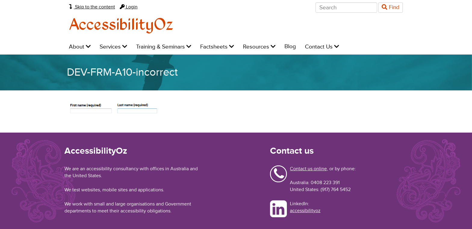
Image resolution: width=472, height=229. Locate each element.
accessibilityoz (305, 211)
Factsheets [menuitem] (217, 46)
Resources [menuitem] (259, 46)
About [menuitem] (80, 46)
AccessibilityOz (121, 25)
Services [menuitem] (113, 46)
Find (390, 7)
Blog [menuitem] (290, 46)
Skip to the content (92, 7)
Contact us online (308, 169)
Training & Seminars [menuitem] (163, 46)
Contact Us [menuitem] (322, 46)
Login (129, 7)
